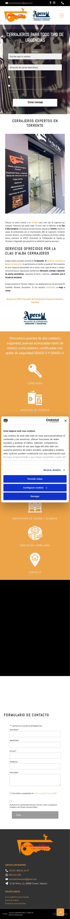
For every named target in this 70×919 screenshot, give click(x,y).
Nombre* (35, 51)
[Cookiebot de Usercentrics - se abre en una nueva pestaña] (46, 421)
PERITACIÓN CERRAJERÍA (35, 545)
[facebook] (50, 3)
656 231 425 (15, 874)
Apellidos (14, 740)
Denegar (35, 496)
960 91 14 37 (22, 870)
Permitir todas (35, 479)
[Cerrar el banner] (66, 421)
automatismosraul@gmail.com (20, 3)
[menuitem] (9, 897)
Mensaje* (14, 772)
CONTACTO (35, 572)
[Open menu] (62, 15)
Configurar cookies (35, 487)
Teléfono (14, 761)
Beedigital (64, 914)
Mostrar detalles (52, 470)
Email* (35, 62)
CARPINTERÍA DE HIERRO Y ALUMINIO (35, 518)
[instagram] (54, 3)
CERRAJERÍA (35, 383)
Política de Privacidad (36, 77)
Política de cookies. (55, 460)
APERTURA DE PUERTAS (35, 410)
